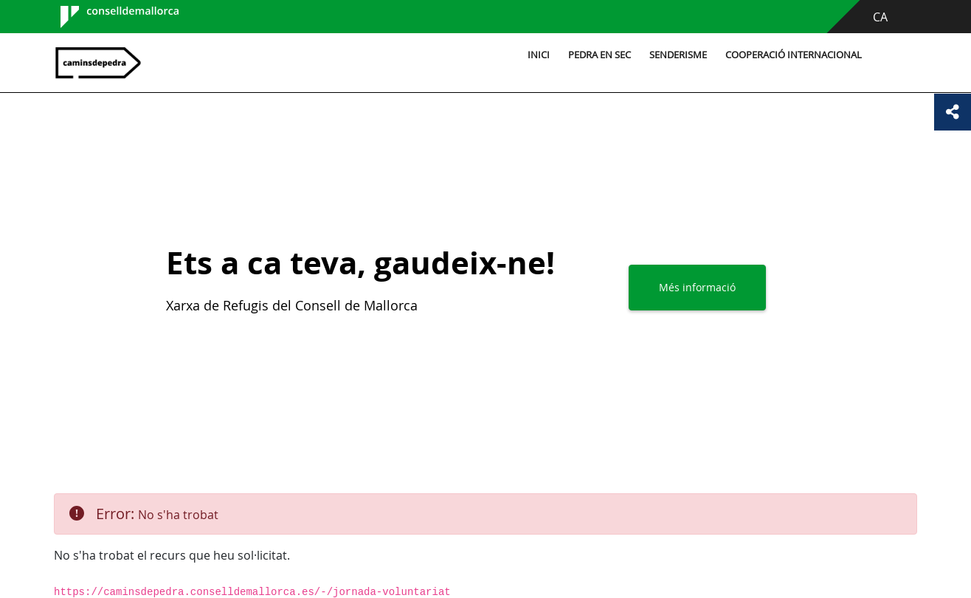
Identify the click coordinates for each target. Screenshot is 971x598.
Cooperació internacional (793, 55)
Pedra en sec (599, 55)
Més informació (697, 287)
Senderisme (678, 55)
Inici (539, 55)
